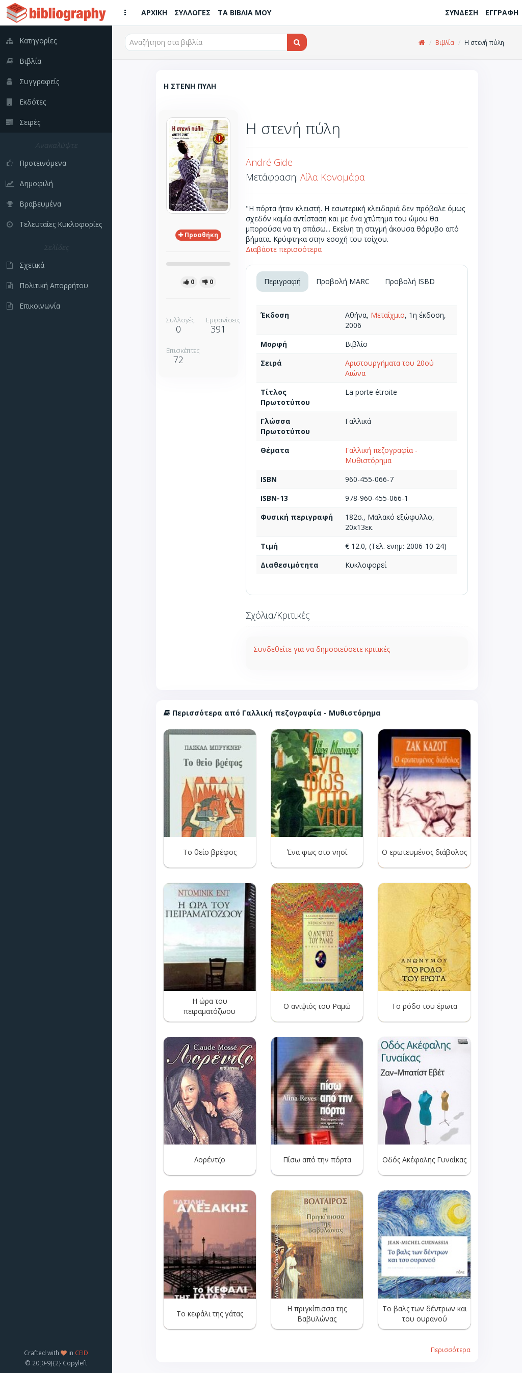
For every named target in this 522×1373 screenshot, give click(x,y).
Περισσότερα (451, 1349)
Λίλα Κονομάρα (332, 177)
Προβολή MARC (343, 281)
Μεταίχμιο (388, 315)
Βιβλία (444, 42)
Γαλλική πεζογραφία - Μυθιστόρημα (381, 455)
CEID (81, 1353)
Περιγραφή (282, 281)
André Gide (269, 162)
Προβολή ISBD (410, 281)
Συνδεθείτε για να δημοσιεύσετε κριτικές (321, 649)
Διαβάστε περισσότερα (284, 249)
